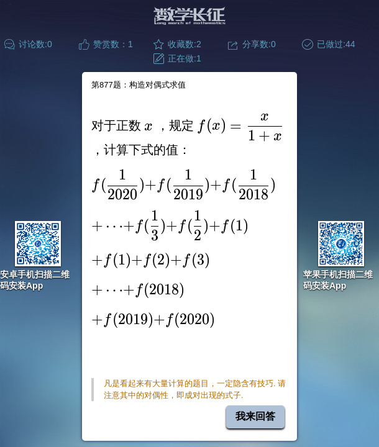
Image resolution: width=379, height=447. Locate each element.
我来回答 (255, 416)
